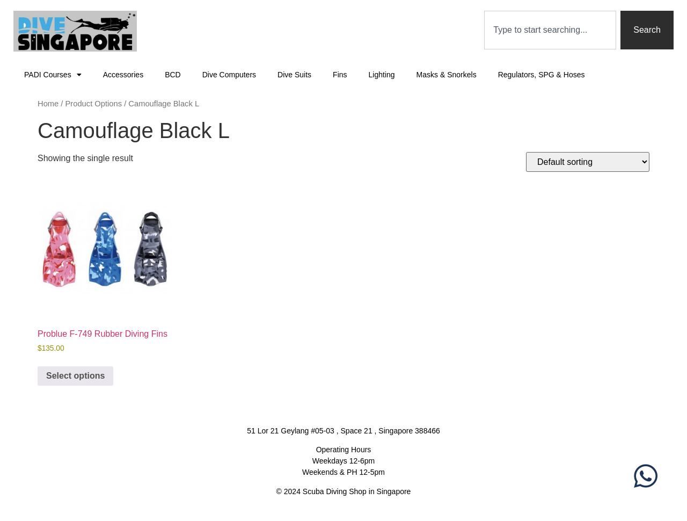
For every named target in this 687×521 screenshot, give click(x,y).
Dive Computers (229, 74)
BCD (173, 74)
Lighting (382, 74)
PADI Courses (53, 75)
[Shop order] (587, 162)
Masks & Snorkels (446, 74)
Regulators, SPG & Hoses (541, 74)
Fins (340, 74)
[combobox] (550, 30)
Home (48, 103)
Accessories (123, 74)
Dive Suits (294, 74)
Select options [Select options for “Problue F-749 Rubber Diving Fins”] (75, 375)
